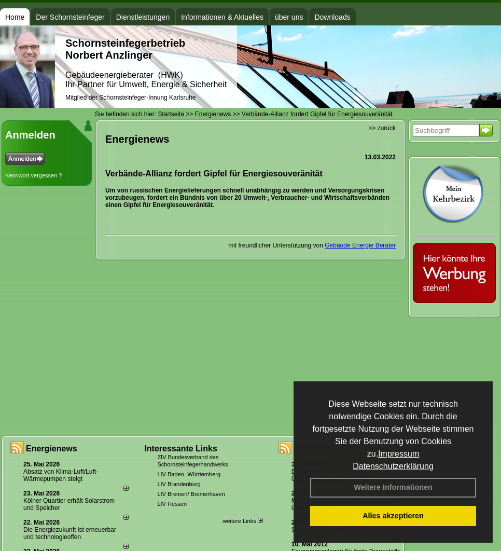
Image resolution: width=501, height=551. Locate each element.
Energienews (51, 448)
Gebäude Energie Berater (360, 245)
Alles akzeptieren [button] (393, 516)
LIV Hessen (172, 504)
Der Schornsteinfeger (70, 17)
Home (14, 17)
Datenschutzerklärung (393, 466)
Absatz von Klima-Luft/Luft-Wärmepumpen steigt (60, 475)
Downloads (332, 17)
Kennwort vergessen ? (33, 175)
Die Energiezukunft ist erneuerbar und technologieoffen (69, 533)
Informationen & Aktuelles (222, 17)
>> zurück (382, 128)
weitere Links (242, 521)
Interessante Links (180, 448)
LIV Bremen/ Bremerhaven (191, 494)
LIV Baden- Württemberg (188, 474)
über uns (289, 17)
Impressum (398, 453)
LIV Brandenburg (178, 484)
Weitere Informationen (393, 487)
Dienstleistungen (143, 17)
